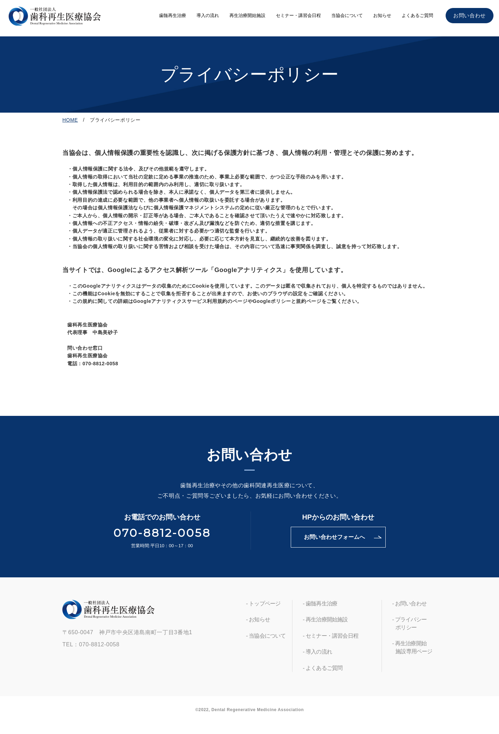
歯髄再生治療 (172, 15)
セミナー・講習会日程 (298, 15)
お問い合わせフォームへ (334, 537)
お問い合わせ (469, 15)
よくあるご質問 (417, 15)
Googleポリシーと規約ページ (287, 301)
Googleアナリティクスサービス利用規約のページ (190, 301)
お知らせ (382, 15)
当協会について (347, 15)
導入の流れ (207, 15)
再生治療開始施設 (247, 15)
